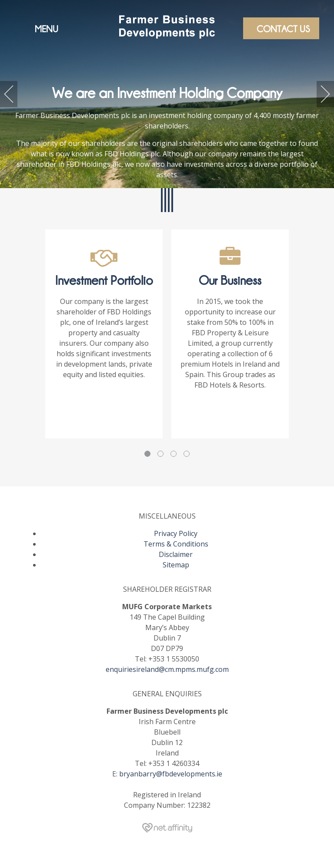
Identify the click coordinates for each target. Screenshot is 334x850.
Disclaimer (176, 554)
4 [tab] (186, 453)
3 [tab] (173, 453)
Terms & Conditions (176, 544)
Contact (283, 28)
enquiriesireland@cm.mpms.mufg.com (167, 669)
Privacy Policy (175, 533)
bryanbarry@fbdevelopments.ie (170, 774)
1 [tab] (147, 453)
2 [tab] (160, 453)
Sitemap (176, 565)
